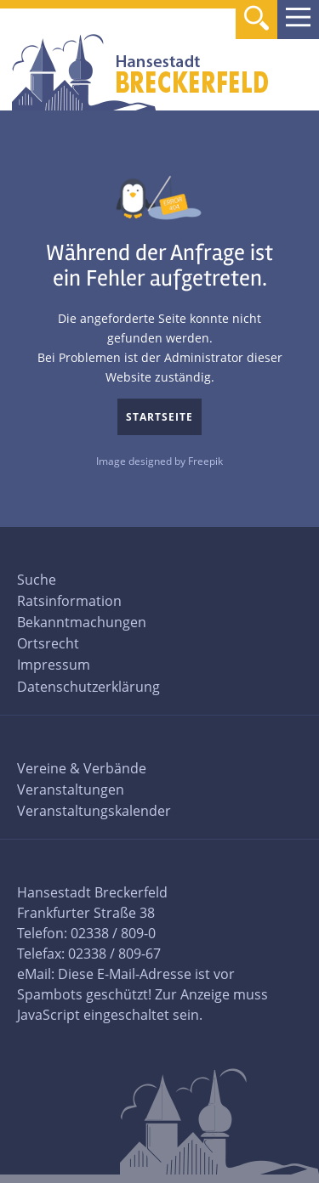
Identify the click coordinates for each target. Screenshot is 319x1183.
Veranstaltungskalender (94, 810)
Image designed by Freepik (159, 461)
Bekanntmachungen (81, 622)
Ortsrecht (48, 643)
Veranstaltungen (70, 789)
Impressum (53, 664)
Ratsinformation (69, 601)
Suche (36, 579)
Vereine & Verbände (81, 768)
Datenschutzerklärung (88, 686)
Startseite (159, 416)
